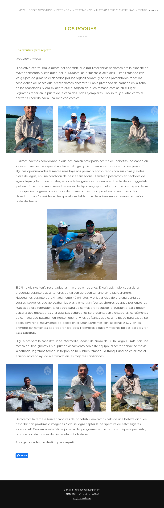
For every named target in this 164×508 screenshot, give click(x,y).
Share (22, 455)
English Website (82, 498)
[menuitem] (33, 10)
